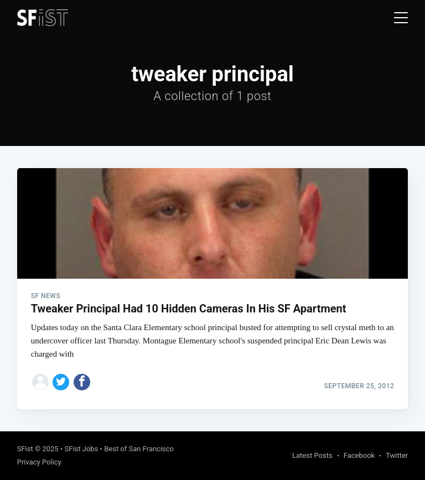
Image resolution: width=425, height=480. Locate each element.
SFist (25, 449)
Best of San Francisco (139, 449)
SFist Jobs (81, 449)
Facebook (359, 455)
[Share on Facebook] (81, 382)
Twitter (397, 455)
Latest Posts (312, 455)
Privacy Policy (39, 462)
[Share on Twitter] (60, 382)
